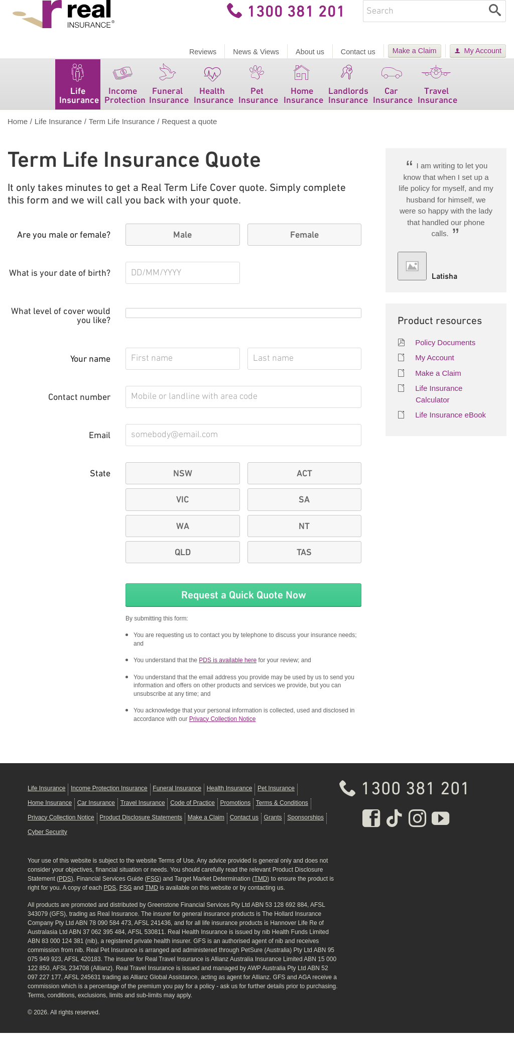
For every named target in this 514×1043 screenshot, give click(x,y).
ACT (304, 483)
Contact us (358, 52)
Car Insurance (393, 92)
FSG (153, 888)
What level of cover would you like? (60, 326)
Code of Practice (192, 812)
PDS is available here (227, 670)
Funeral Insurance (169, 92)
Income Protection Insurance (109, 798)
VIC (182, 509)
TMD (260, 888)
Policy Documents (445, 352)
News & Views (256, 52)
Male (182, 245)
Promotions (235, 812)
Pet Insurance (258, 92)
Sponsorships (305, 827)
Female (304, 245)
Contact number (79, 407)
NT (304, 536)
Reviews (202, 52)
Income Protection (124, 92)
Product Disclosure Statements (140, 827)
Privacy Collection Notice (222, 729)
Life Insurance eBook (450, 425)
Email (99, 446)
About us (310, 52)
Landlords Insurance (348, 92)
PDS (65, 888)
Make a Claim (415, 51)
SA (304, 509)
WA (182, 536)
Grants (273, 827)
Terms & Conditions (282, 812)
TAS (304, 562)
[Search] (495, 21)
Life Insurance (79, 92)
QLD (183, 562)
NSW (182, 483)
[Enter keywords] (423, 21)
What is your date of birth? (59, 283)
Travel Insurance (437, 92)
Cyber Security (47, 842)
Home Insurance (303, 92)
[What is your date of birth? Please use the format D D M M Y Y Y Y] (182, 283)
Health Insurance (213, 92)
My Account (482, 51)
